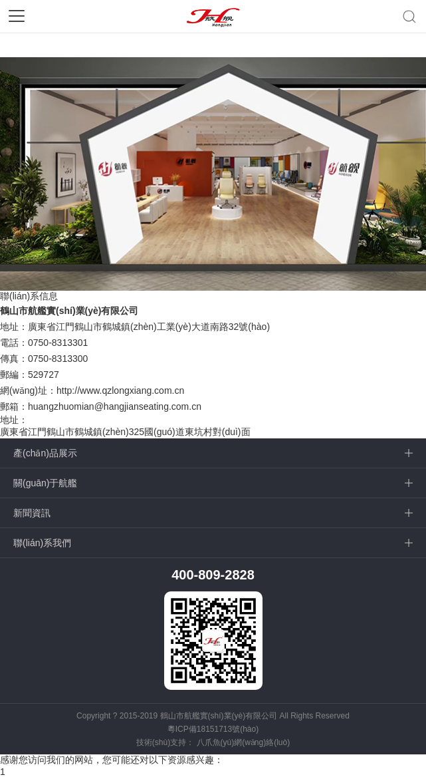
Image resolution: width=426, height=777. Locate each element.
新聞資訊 (32, 513)
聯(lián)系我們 (42, 543)
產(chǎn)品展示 (45, 453)
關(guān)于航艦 (45, 483)
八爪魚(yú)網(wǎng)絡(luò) (243, 742)
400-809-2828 (213, 574)
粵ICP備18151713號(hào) (213, 729)
